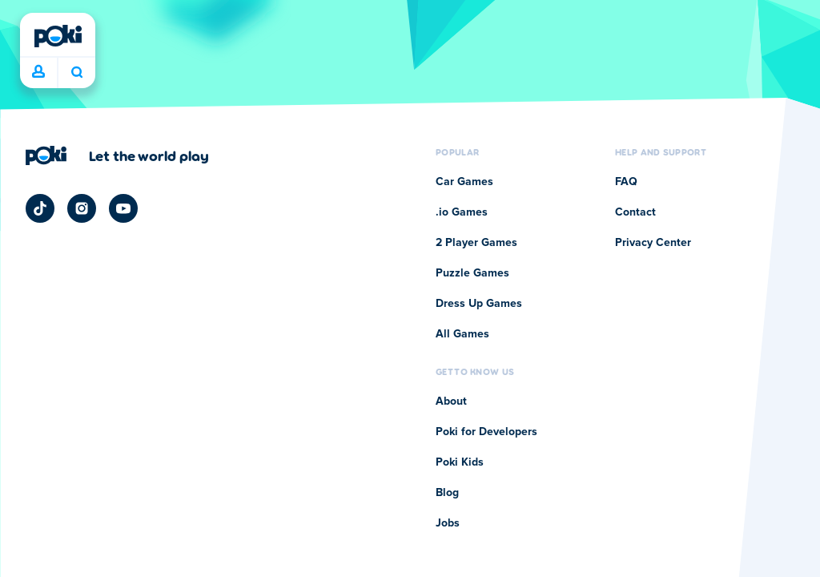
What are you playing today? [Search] (76, 72)
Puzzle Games (472, 273)
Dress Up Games (479, 303)
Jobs (448, 523)
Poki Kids (460, 462)
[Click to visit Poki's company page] (117, 155)
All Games (462, 334)
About (451, 401)
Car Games (464, 182)
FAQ (626, 182)
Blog (447, 492)
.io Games (462, 212)
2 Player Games (476, 242)
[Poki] (58, 36)
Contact (635, 212)
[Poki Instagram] (81, 208)
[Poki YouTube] (123, 208)
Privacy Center (653, 242)
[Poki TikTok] (40, 208)
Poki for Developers (486, 432)
